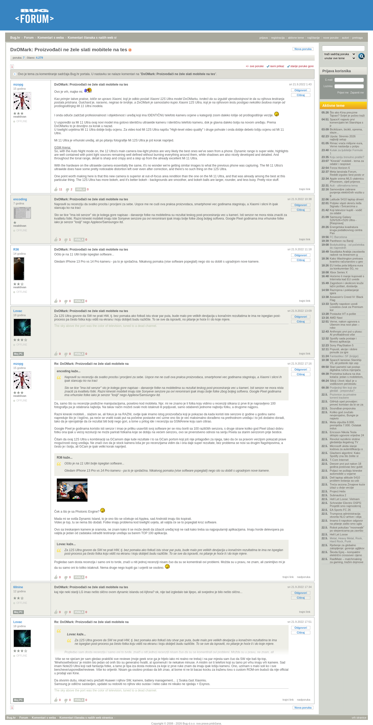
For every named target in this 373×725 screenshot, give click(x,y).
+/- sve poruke (255, 66)
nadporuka (303, 576)
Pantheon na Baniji (341, 240)
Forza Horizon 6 (340, 167)
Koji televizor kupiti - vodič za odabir (346, 212)
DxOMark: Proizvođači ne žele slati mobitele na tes (178, 74)
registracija (278, 37)
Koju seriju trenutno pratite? (347, 157)
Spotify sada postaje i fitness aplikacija (343, 340)
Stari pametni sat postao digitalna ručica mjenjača (345, 368)
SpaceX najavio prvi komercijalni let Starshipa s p (346, 122)
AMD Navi (336, 317)
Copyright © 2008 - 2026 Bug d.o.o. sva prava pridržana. (186, 723)
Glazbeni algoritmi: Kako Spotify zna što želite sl (345, 454)
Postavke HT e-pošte (343, 313)
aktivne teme (296, 37)
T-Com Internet (339, 459)
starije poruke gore (302, 66)
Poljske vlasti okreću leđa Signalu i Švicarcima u (345, 205)
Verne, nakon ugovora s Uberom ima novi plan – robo (344, 324)
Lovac (18, 311)
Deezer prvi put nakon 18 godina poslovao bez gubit (346, 465)
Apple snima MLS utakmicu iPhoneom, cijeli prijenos (347, 180)
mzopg (18, 84)
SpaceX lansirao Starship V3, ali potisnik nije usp (345, 361)
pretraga (357, 37)
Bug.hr (15, 37)
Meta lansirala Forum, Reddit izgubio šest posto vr (347, 173)
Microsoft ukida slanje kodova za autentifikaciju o (346, 447)
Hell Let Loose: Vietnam (345, 499)
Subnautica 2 (338, 495)
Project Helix (338, 491)
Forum (29, 37)
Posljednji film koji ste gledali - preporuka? (343, 389)
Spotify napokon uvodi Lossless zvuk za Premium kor (346, 307)
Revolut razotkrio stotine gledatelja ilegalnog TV (345, 441)
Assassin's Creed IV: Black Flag (346, 298)
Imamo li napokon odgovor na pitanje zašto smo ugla (346, 522)
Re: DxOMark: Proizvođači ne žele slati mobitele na (91, 364)
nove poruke (331, 37)
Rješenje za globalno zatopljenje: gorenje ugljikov (347, 547)
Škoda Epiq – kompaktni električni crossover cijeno (346, 554)
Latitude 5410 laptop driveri (347, 199)
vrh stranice (359, 717)
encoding (20, 199)
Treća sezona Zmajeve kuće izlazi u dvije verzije (347, 486)
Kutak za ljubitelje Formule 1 (346, 152)
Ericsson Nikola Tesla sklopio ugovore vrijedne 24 (347, 434)
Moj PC (18, 354)
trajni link (304, 189)
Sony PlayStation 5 (342, 345)
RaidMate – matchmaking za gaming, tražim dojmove (346, 560)
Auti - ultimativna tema (344, 185)
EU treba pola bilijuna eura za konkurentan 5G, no (346, 267)
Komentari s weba (51, 37)
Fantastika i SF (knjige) (344, 356)
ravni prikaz (277, 66)
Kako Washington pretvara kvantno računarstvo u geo (346, 260)
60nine (18, 587)
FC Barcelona (338, 237)
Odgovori (300, 90)
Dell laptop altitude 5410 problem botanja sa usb (345, 479)
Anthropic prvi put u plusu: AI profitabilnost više (346, 333)
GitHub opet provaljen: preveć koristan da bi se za (346, 403)
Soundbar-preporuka (343, 408)
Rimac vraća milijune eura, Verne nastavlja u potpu (346, 145)
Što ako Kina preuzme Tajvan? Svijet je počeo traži (347, 114)
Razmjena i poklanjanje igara (344, 291)
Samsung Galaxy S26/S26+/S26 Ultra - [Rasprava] (343, 220)
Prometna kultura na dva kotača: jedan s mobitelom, (346, 375)
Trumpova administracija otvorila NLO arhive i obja (345, 515)
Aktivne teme (333, 105)
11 (60, 189)
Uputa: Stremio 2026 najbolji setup (343, 138)
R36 (16, 249)
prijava (263, 37)
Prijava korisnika (336, 71)
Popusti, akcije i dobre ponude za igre (343, 351)
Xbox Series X (339, 272)
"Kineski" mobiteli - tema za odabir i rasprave (347, 162)
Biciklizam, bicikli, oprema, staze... (346, 131)
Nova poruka (303, 48)
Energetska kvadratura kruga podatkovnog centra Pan (346, 230)
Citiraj (301, 95)
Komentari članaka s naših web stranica (97, 37)
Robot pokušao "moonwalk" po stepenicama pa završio (347, 529)
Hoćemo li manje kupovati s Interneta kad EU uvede (347, 278)
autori (345, 37)
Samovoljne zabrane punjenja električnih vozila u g (347, 192)
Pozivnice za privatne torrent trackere (343, 396)
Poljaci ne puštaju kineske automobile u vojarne (346, 472)
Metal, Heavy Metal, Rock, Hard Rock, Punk (346, 540)
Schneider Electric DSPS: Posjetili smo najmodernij (346, 504)
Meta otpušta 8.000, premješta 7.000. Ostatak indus (345, 425)
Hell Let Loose (339, 534)
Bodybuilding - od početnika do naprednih (347, 246)
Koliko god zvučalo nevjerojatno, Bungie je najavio (344, 415)
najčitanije (313, 37)
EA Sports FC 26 (340, 509)
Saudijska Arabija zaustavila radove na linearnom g (347, 253)
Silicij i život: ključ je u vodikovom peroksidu (343, 382)
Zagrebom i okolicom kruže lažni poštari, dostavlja (347, 285)
